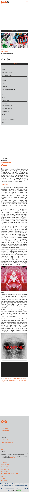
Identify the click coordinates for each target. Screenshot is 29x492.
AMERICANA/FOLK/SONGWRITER (10, 117)
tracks (3, 476)
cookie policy (14, 490)
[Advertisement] (14, 19)
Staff (2, 449)
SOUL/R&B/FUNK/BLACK (8, 119)
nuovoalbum (4, 380)
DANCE (4, 80)
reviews (3, 460)
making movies (5, 471)
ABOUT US (4, 480)
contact (4, 478)
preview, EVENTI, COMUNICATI (9, 473)
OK (19, 490)
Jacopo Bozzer (4, 433)
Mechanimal (19, 378)
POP (3, 122)
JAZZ (3, 83)
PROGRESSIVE (5, 100)
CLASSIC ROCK (6, 92)
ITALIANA (4, 86)
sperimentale (22, 380)
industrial (10, 378)
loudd (14, 378)
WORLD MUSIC (6, 78)
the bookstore (5, 469)
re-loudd (4, 462)
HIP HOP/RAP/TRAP (7, 75)
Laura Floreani (4, 428)
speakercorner (5, 464)
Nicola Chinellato (5, 439)
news (24, 378)
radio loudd (5, 467)
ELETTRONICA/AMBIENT (8, 89)
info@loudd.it (13, 457)
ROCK (3, 114)
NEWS (3, 69)
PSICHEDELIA (5, 111)
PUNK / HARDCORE (7, 105)
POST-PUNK (5, 103)
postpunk (10, 380)
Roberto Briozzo (5, 430)
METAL (3, 97)
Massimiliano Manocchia (7, 442)
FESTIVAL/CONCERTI (7, 72)
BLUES (3, 94)
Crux (6, 378)
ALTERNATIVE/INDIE (7, 108)
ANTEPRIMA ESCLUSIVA (8, 67)
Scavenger (15, 380)
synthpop (3, 381)
